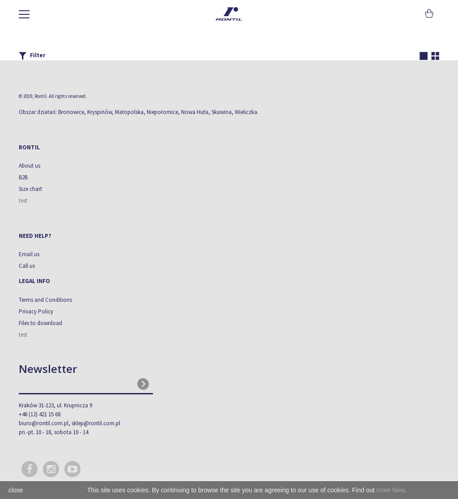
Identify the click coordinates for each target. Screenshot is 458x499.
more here (390, 490)
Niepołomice (162, 112)
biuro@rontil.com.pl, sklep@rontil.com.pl (69, 423)
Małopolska (129, 112)
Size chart (30, 189)
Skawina (222, 112)
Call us (27, 266)
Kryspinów (99, 112)
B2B (23, 177)
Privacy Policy (36, 311)
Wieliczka (246, 112)
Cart (428, 13)
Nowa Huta (194, 112)
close (15, 490)
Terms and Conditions (45, 300)
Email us (29, 254)
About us (29, 165)
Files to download (40, 323)
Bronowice (71, 112)
